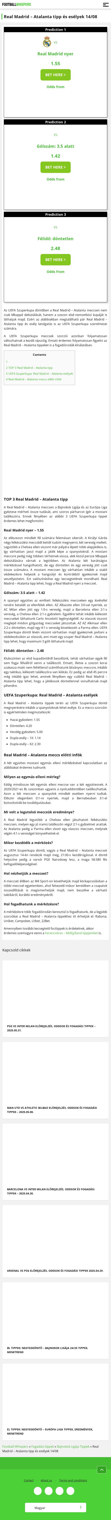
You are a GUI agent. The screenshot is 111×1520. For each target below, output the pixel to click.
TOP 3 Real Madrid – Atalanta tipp (29, 368)
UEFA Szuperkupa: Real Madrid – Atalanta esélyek (39, 373)
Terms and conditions (73, 1480)
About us (46, 1480)
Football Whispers (15, 1446)
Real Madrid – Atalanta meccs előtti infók (34, 379)
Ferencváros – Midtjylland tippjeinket (71, 933)
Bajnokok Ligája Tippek (73, 1446)
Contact (29, 1480)
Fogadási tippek (42, 1446)
